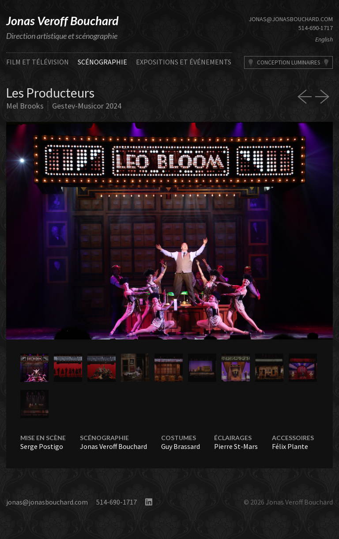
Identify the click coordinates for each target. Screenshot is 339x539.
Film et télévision (37, 61)
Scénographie (102, 61)
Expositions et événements (183, 61)
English (324, 39)
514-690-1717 (315, 28)
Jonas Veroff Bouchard (62, 20)
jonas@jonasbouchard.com (291, 19)
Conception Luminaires (288, 62)
